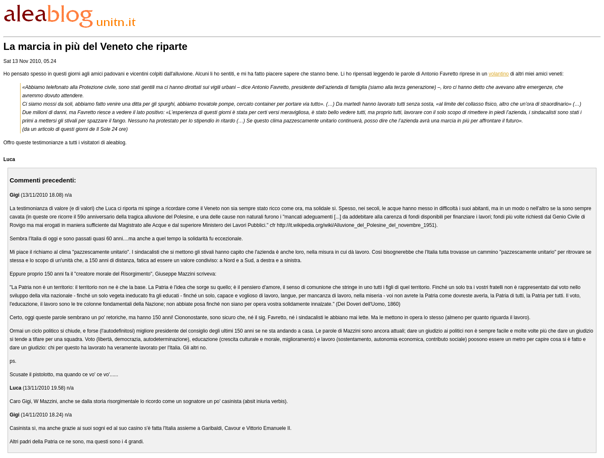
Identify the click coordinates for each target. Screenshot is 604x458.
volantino (499, 74)
